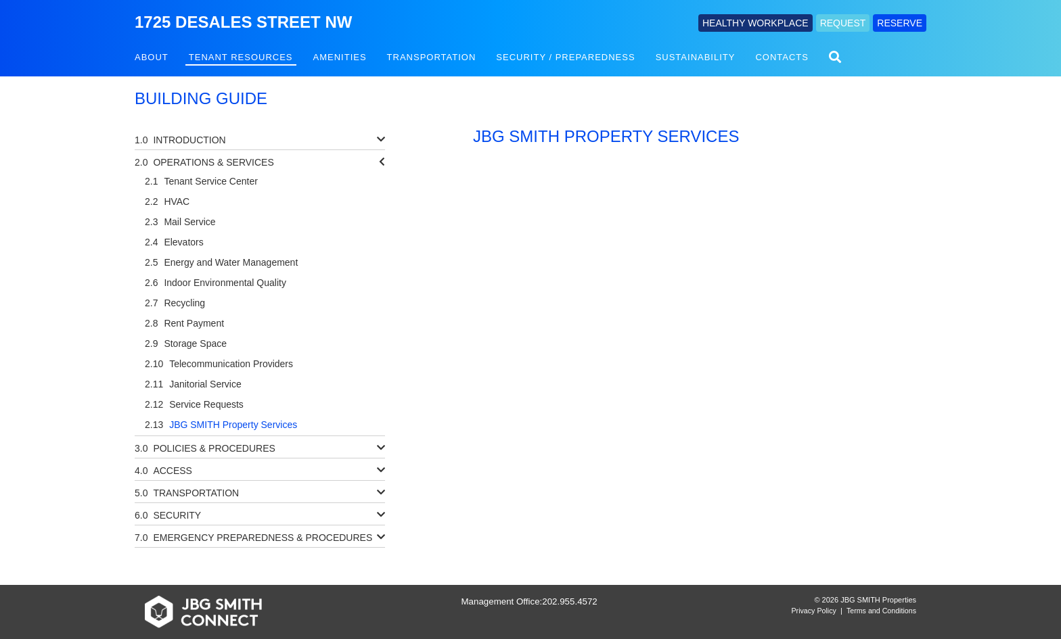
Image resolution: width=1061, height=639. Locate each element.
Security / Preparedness (565, 57)
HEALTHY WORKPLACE (755, 23)
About (151, 57)
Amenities (340, 57)
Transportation (431, 57)
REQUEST (843, 23)
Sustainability (696, 57)
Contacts (782, 57)
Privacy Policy (814, 611)
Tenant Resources (241, 57)
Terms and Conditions (881, 611)
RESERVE (899, 23)
